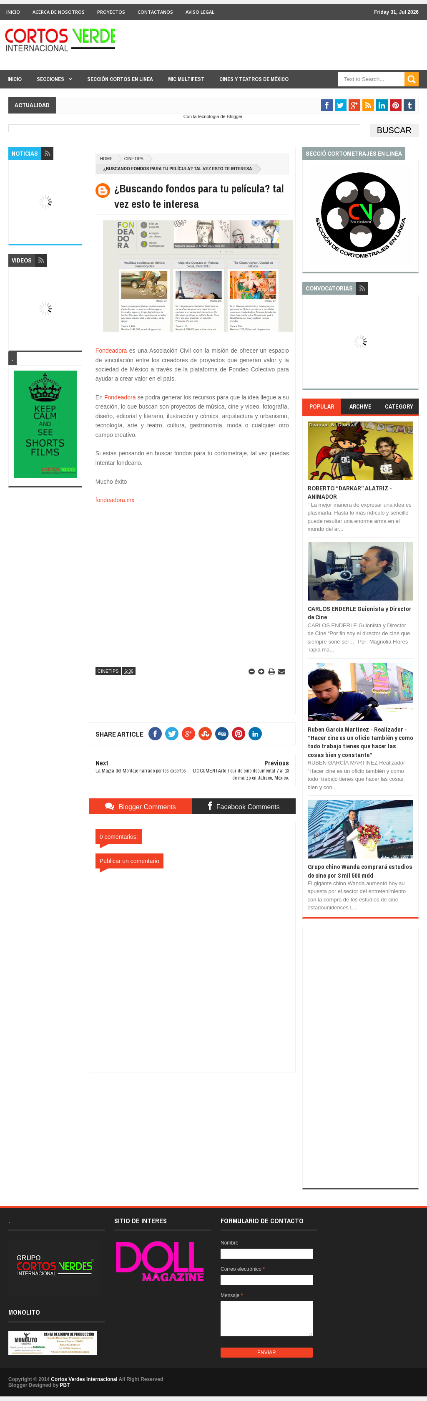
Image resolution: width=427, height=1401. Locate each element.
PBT (65, 1385)
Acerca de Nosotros (59, 12)
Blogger (234, 116)
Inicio (13, 12)
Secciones (50, 79)
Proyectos (111, 12)
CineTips (133, 159)
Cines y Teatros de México (254, 79)
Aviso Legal (200, 12)
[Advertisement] (192, 1125)
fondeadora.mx (114, 500)
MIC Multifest (186, 79)
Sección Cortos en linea (120, 79)
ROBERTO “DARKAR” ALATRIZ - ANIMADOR (350, 492)
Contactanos (155, 12)
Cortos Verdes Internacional (84, 1379)
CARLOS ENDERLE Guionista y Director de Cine (360, 612)
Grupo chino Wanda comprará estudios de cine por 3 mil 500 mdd (360, 870)
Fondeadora (111, 350)
